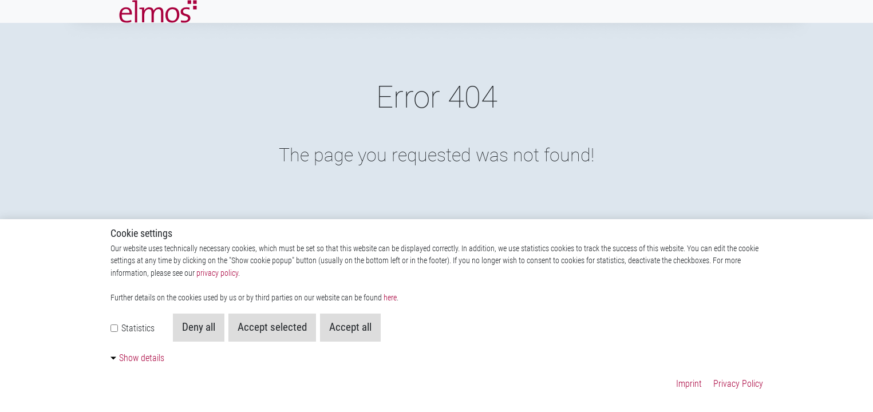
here (390, 298)
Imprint (689, 383)
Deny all (198, 327)
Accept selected (272, 327)
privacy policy (217, 273)
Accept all (350, 327)
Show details (141, 357)
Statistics (132, 328)
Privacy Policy (738, 383)
